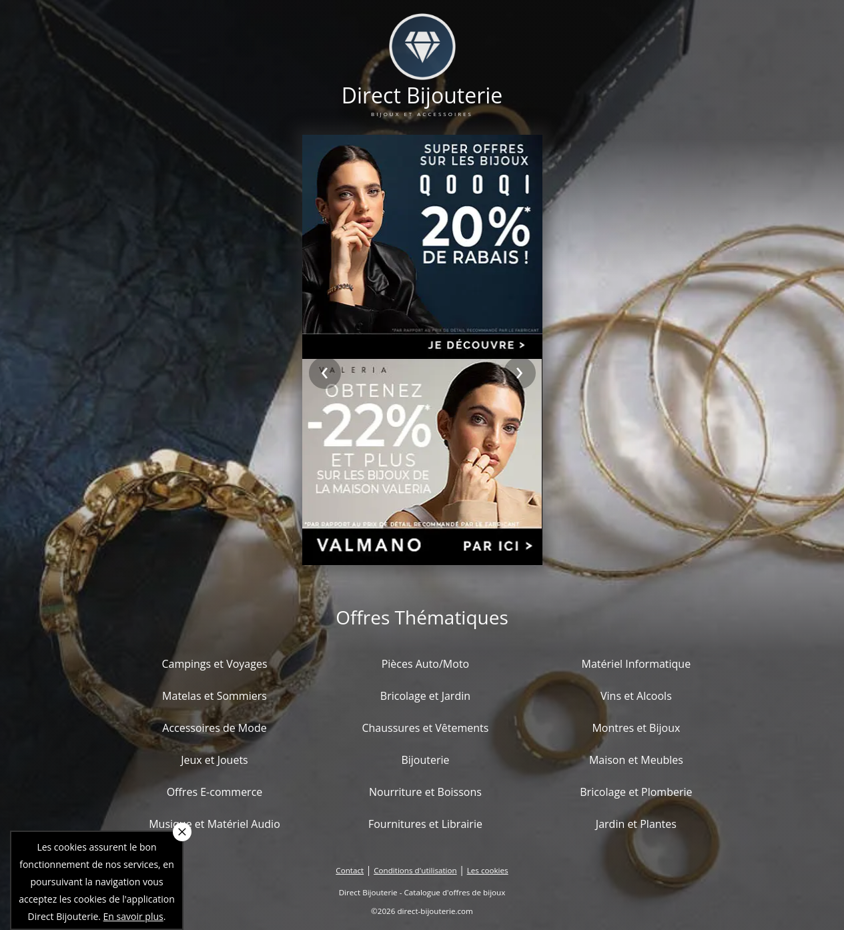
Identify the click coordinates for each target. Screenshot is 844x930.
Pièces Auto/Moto (426, 663)
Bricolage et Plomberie (636, 792)
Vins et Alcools (636, 695)
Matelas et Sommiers (214, 695)
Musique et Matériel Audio (214, 824)
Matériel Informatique (636, 663)
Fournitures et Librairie (425, 824)
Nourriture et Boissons (425, 792)
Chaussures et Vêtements (425, 728)
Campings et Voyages (214, 663)
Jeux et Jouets (214, 760)
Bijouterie (425, 760)
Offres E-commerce (215, 792)
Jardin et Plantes (636, 824)
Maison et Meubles (636, 760)
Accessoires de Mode (214, 728)
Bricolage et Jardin (425, 695)
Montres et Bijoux (636, 728)
